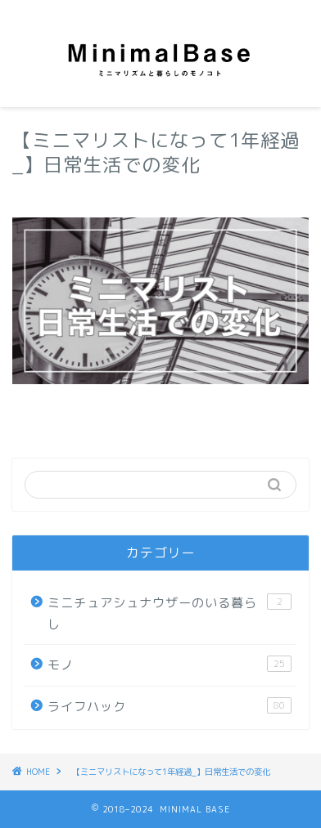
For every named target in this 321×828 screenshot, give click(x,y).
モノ (169, 665)
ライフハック (169, 706)
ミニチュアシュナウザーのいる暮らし (169, 613)
